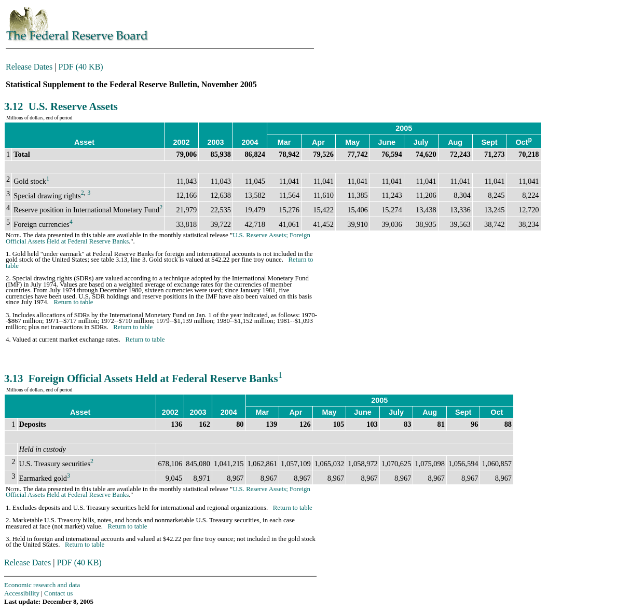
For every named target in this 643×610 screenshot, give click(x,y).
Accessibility (21, 593)
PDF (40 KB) (80, 66)
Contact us (58, 593)
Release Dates (29, 66)
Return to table (73, 302)
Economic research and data (42, 585)
